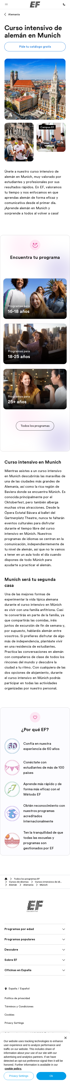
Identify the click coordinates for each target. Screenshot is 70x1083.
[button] (6, 4)
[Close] (65, 1038)
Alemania (14, 14)
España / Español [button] (16, 988)
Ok (51, 1075)
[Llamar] (64, 4)
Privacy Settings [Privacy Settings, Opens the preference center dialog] (18, 1075)
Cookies (9, 1014)
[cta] (35, 425)
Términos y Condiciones (18, 1006)
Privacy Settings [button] (14, 1022)
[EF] (35, 4)
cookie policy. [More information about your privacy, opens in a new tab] (13, 1068)
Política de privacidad (17, 998)
